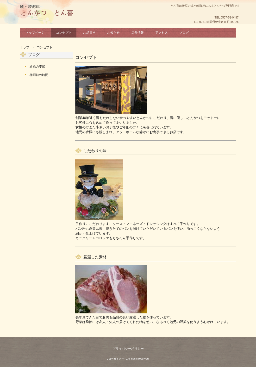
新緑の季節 (37, 66)
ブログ (184, 32)
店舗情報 (137, 32)
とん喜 (46, 11)
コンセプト (64, 32)
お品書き (89, 32)
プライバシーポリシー (128, 348)
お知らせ (113, 32)
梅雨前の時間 (39, 75)
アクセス (161, 32)
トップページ (35, 32)
